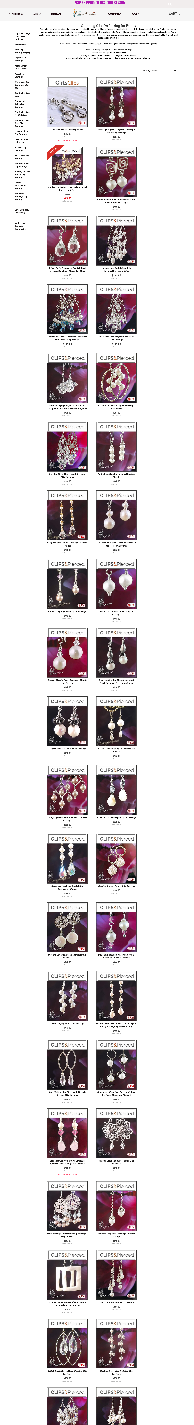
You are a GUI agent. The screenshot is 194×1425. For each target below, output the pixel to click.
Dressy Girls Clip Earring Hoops (65, 124)
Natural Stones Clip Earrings (22, 165)
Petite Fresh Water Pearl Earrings (154, 1282)
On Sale (64, 1400)
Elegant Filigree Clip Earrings (22, 132)
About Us (152, 1389)
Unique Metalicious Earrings (20, 185)
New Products (66, 1394)
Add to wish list (65, 131)
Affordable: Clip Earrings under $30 (22, 85)
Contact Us (152, 1400)
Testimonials (66, 1406)
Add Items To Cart (65, 135)
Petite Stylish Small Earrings (22, 67)
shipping (115, 14)
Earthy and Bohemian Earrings (20, 104)
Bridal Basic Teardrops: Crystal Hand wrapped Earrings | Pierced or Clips (109, 191)
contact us (98, 44)
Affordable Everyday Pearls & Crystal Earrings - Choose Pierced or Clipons (65, 1155)
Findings (16, 14)
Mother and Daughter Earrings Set (20, 226)
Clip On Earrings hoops (22, 94)
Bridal (56, 14)
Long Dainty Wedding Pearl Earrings (154, 833)
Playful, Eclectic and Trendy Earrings (22, 174)
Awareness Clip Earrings (22, 157)
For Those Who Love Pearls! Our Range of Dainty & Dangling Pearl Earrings (65, 702)
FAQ (150, 1406)
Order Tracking (110, 1411)
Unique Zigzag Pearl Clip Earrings (154, 636)
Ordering (108, 1406)
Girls (37, 14)
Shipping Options (67, 1411)
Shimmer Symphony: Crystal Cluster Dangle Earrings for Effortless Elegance (155, 257)
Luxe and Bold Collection (21, 141)
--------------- (20, 44)
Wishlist (108, 1394)
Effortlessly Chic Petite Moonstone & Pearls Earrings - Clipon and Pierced (110, 1348)
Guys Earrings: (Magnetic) (22, 211)
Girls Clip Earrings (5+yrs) (22, 51)
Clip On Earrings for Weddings (22, 113)
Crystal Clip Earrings (20, 59)
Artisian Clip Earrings (20, 149)
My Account (109, 1400)
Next (102, 1364)
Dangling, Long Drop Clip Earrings (22, 123)
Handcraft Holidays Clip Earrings (21, 196)
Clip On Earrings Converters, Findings (22, 36)
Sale (136, 14)
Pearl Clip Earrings (19, 75)
